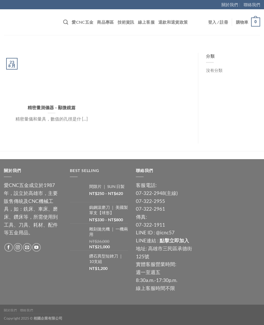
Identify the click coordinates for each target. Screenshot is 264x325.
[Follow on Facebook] (8, 247)
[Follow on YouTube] (36, 247)
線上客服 (146, 22)
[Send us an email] (27, 247)
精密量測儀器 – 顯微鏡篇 (52, 107)
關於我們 (229, 4)
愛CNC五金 (82, 22)
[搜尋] (65, 22)
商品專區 (105, 22)
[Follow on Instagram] (18, 247)
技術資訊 (126, 22)
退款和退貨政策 (173, 22)
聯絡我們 (252, 4)
